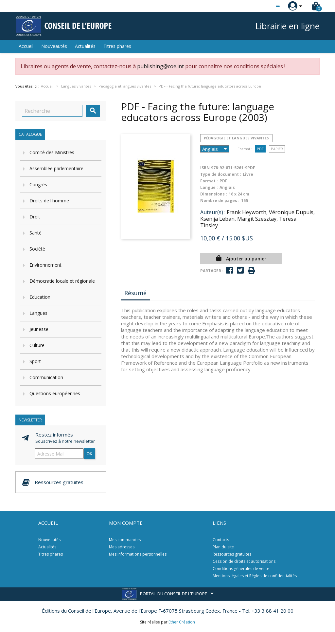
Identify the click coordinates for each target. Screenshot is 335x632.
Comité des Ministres (51, 152)
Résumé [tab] (135, 293)
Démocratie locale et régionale (62, 281)
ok (89, 454)
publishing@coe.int (160, 66)
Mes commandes (125, 539)
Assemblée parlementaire (56, 168)
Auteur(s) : (212, 212)
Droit (34, 217)
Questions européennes (54, 393)
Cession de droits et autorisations (244, 561)
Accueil (26, 46)
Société (37, 249)
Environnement (45, 265)
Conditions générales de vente (241, 568)
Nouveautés (54, 46)
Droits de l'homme (49, 200)
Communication (46, 377)
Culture (36, 345)
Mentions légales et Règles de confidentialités (255, 576)
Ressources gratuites (232, 554)
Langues (38, 313)
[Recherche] (52, 111)
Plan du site (223, 547)
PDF (260, 148)
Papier (277, 148)
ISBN (205, 168)
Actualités (85, 46)
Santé (35, 233)
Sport (35, 361)
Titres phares (117, 46)
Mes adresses (121, 547)
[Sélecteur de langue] (264, 6)
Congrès (38, 184)
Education (39, 297)
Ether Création (181, 622)
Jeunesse (38, 329)
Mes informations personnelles (138, 554)
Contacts (221, 539)
